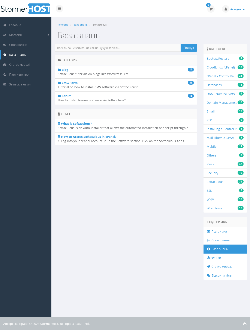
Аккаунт (237, 9)
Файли (214, 258)
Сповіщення (15, 45)
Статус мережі (16, 64)
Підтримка (217, 231)
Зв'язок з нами (17, 84)
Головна (12, 25)
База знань (14, 55)
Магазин (12, 35)
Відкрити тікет (220, 275)
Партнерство (15, 74)
